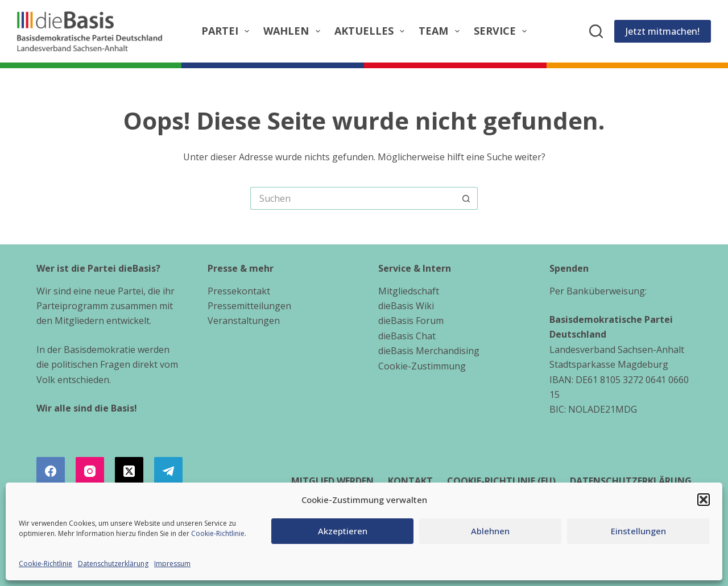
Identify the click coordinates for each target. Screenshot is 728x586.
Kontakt (410, 481)
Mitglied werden (332, 481)
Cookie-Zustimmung (422, 366)
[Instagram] (90, 471)
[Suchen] (596, 31)
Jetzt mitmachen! (663, 31)
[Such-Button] (466, 198)
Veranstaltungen (244, 320)
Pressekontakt (239, 291)
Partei (227, 31)
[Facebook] (50, 471)
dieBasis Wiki (406, 306)
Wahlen (294, 31)
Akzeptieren (342, 531)
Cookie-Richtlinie (218, 533)
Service (503, 31)
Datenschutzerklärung (113, 563)
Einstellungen (638, 531)
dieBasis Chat (407, 336)
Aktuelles (372, 31)
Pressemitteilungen (249, 306)
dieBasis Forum (411, 320)
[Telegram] (168, 471)
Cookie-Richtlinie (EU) (501, 481)
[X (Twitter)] (129, 471)
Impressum (172, 563)
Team (441, 31)
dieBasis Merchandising (428, 350)
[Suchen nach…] (352, 198)
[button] (703, 499)
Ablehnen (490, 531)
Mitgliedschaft (408, 291)
